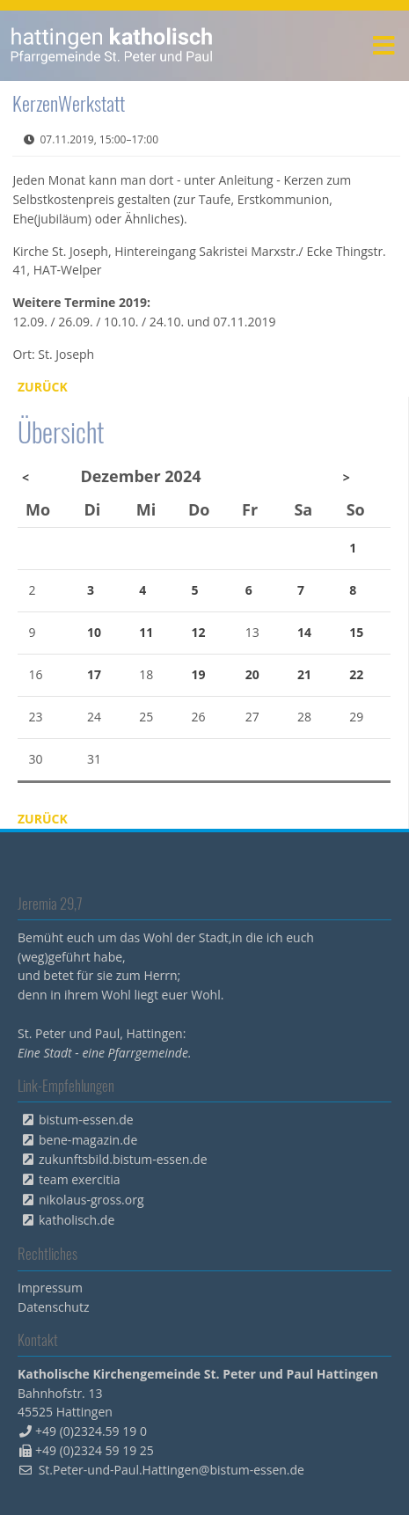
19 (199, 674)
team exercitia (80, 1179)
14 (304, 632)
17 (94, 674)
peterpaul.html (112, 46)
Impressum (50, 1287)
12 (199, 632)
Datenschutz (53, 1307)
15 (356, 632)
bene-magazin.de (88, 1139)
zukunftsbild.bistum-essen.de (123, 1159)
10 (94, 632)
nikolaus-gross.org (91, 1199)
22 (356, 674)
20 (252, 674)
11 (146, 632)
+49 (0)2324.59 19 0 (91, 1431)
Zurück (43, 386)
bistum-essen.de (86, 1119)
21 (304, 674)
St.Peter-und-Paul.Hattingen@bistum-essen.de (171, 1469)
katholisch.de (76, 1219)
